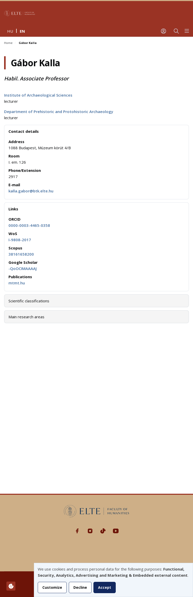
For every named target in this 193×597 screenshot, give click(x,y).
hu (10, 31)
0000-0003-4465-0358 (29, 225)
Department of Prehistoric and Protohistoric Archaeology (58, 111)
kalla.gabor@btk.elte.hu (30, 190)
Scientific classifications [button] (28, 300)
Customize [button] (52, 587)
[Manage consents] (10, 586)
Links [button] (13, 208)
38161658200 (21, 254)
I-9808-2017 (19, 239)
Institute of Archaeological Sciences (38, 95)
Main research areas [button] (26, 316)
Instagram (90, 531)
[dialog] (113, 580)
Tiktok (103, 531)
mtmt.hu (16, 282)
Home (8, 43)
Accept (104, 587)
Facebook (77, 531)
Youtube (115, 531)
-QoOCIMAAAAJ (22, 268)
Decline (80, 587)
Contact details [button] (23, 131)
